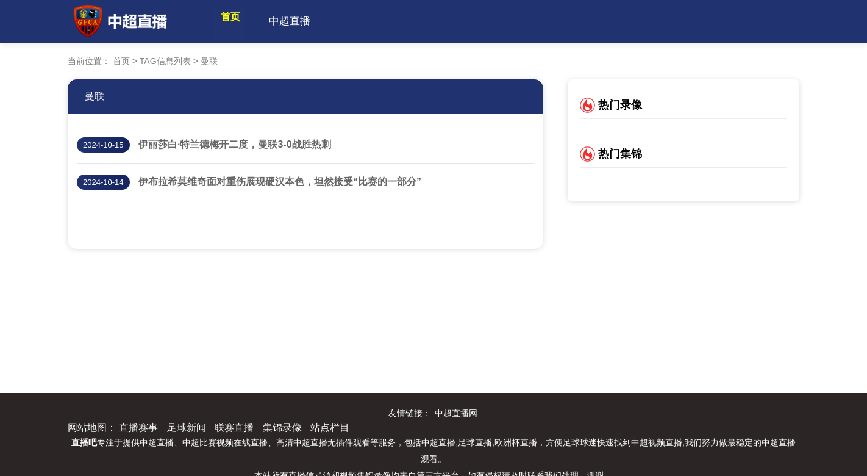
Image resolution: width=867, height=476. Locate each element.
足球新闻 (186, 427)
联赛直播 (234, 427)
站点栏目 (329, 427)
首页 (240, 21)
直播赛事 (138, 427)
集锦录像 (282, 427)
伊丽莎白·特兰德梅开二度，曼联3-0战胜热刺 (234, 144)
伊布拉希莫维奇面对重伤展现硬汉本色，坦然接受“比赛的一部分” (279, 181)
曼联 (94, 96)
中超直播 (311, 21)
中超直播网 (456, 413)
